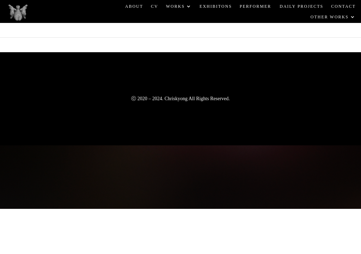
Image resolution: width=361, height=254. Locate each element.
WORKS (175, 6)
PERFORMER (255, 6)
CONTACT (343, 6)
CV (154, 6)
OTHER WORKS (330, 16)
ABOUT (134, 6)
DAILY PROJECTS (301, 6)
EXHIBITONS (216, 6)
